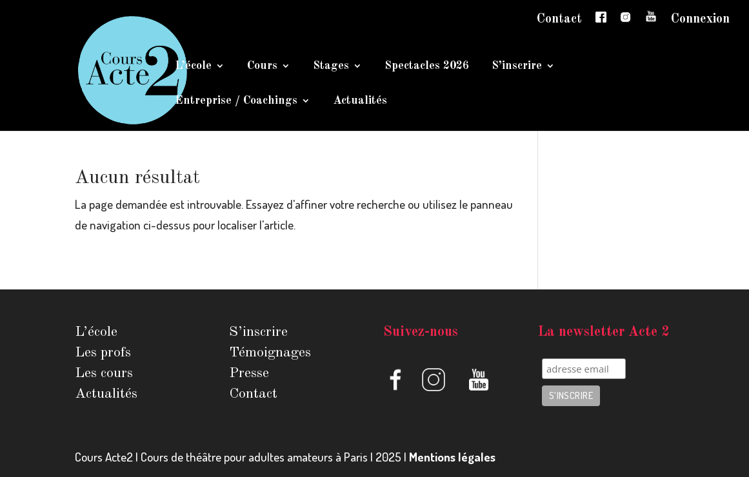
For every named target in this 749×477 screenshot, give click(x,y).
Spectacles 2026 (426, 66)
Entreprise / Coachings (236, 101)
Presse (249, 373)
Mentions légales (452, 457)
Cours (262, 66)
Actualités (360, 101)
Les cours (104, 373)
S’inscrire (517, 66)
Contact (559, 19)
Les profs (103, 353)
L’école (193, 66)
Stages (331, 66)
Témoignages (270, 353)
